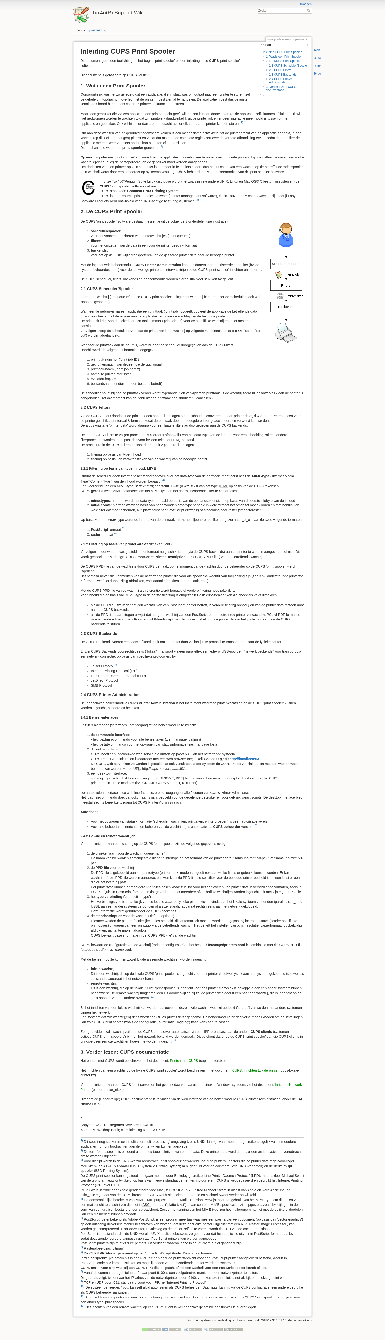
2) (161, 146)
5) (123, 528)
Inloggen (306, 4)
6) (115, 533)
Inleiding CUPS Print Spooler (282, 52)
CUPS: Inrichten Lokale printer (255, 1070)
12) (175, 1040)
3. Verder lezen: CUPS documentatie (281, 88)
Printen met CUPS (184, 1061)
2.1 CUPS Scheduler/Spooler (288, 65)
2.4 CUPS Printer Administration (280, 80)
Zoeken (309, 10)
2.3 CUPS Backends (282, 74)
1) (242, 122)
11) (152, 996)
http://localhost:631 (245, 759)
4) (163, 480)
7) (265, 555)
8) (116, 664)
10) (255, 825)
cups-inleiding (96, 30)
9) (237, 752)
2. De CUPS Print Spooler (283, 61)
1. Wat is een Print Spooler (284, 56)
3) (197, 199)
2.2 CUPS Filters (280, 70)
